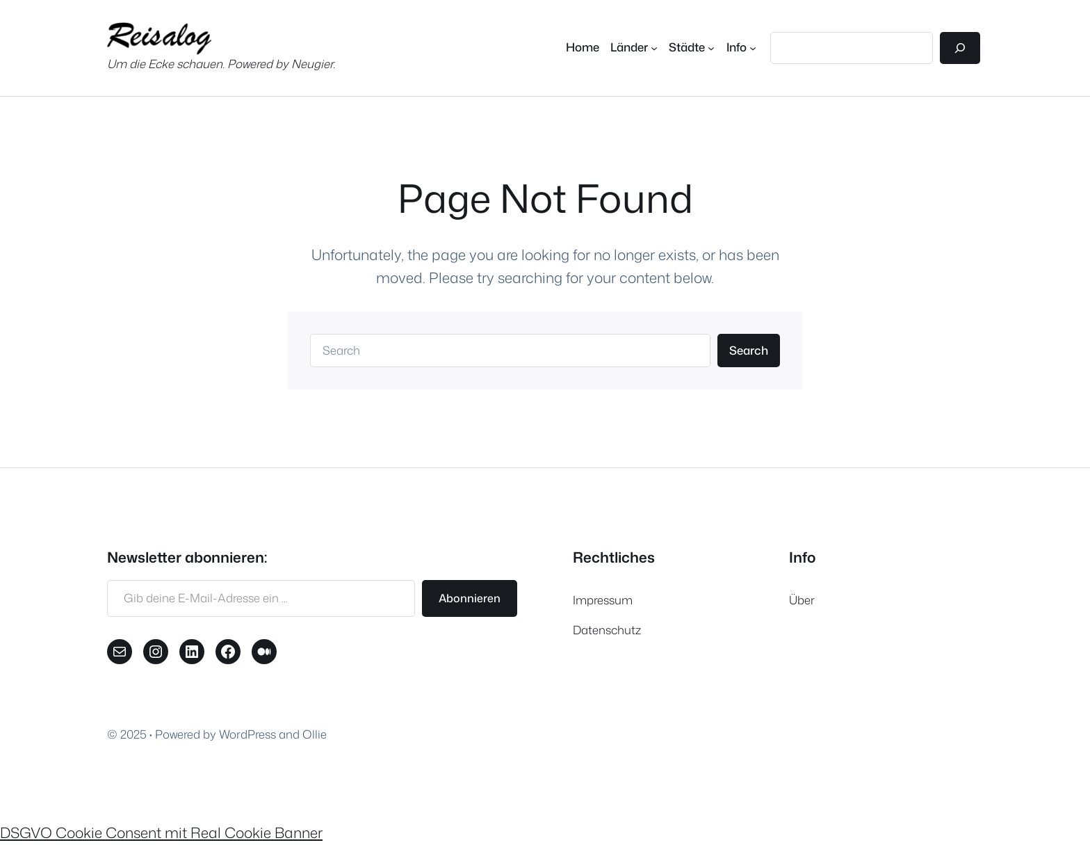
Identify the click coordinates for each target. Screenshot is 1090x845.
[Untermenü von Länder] (634, 48)
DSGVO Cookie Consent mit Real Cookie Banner (161, 832)
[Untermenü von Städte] (692, 48)
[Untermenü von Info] (741, 48)
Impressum (603, 600)
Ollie (314, 734)
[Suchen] (960, 48)
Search (748, 350)
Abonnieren (470, 598)
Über (802, 600)
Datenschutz (607, 630)
